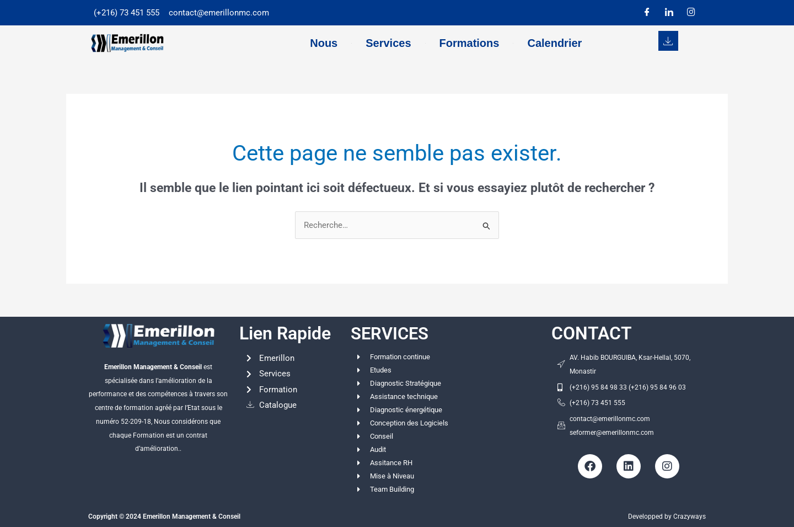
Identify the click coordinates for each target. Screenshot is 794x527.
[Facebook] (647, 12)
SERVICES (391, 333)
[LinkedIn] (669, 12)
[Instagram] (691, 12)
